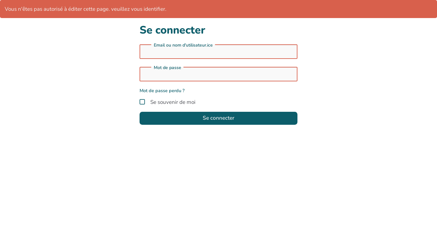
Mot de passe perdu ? (162, 90)
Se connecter (218, 118)
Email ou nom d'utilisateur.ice (183, 45)
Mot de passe (167, 68)
